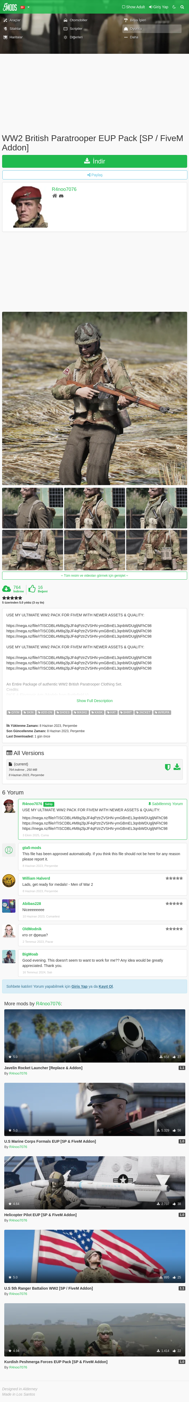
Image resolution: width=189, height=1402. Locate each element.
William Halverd (36, 878)
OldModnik (32, 929)
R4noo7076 (64, 189)
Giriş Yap (79, 986)
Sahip (49, 804)
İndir (94, 161)
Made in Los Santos (18, 1394)
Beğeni (43, 591)
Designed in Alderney (20, 1389)
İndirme (18, 591)
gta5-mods (31, 848)
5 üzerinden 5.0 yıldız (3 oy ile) (23, 602)
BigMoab (30, 954)
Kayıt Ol (106, 986)
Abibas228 (31, 903)
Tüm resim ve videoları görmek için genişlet (94, 575)
